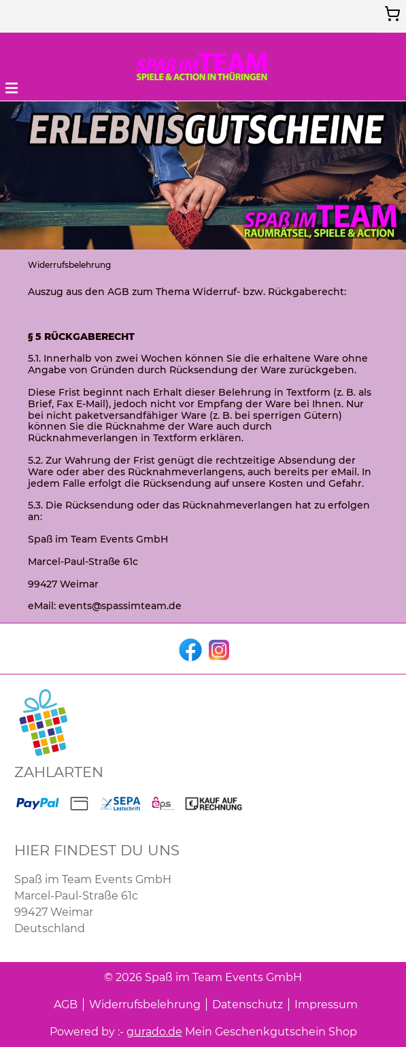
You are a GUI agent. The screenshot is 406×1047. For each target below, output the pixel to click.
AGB (66, 1004)
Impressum (326, 1004)
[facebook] (189, 648)
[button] (11, 87)
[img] (203, 67)
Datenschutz (247, 1004)
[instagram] (217, 648)
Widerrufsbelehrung (145, 1004)
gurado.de (154, 1031)
